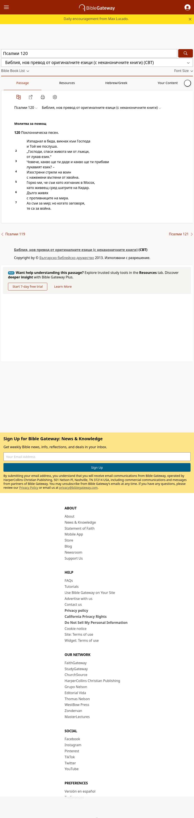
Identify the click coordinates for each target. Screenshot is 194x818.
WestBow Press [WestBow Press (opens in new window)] (77, 704)
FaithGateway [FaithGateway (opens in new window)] (76, 662)
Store (69, 540)
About (69, 516)
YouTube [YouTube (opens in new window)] (72, 768)
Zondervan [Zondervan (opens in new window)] (73, 710)
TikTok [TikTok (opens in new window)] (70, 757)
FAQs (69, 580)
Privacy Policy (28, 487)
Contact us (73, 604)
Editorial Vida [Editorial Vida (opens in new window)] (75, 692)
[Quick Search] (89, 53)
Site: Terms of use (79, 634)
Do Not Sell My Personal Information (96, 622)
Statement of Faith (80, 528)
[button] (187, 7)
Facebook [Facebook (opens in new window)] (72, 739)
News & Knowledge (80, 522)
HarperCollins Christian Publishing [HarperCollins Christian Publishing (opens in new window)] (92, 680)
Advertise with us (78, 598)
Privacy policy (76, 610)
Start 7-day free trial (28, 286)
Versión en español (80, 791)
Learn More (63, 286)
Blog (68, 546)
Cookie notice (76, 628)
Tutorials (72, 586)
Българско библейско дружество (66, 257)
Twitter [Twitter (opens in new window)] (70, 763)
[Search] (185, 53)
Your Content (85, 83)
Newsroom (73, 552)
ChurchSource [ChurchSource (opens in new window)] (76, 674)
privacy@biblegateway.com (78, 487)
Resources (32, 83)
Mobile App (74, 534)
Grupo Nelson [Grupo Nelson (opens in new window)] (76, 686)
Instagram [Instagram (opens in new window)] (73, 745)
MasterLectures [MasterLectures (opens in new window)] (77, 716)
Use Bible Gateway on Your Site (90, 592)
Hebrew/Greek (57, 83)
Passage (11, 83)
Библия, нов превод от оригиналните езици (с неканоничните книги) (76, 249)
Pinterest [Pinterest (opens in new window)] (72, 751)
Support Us (74, 558)
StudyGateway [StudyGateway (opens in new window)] (76, 669)
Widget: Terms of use (82, 640)
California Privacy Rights (86, 616)
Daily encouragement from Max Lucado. (96, 18)
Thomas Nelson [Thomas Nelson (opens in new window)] (77, 698)
